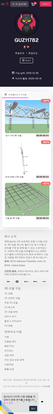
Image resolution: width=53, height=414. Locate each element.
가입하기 (46, 4)
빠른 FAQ (9, 346)
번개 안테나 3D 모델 (14, 177)
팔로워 (19, 53)
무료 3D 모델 (11, 302)
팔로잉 (33, 53)
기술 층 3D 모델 (12, 218)
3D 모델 (8, 293)
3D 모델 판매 (11, 311)
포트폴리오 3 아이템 (15, 94)
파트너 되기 (10, 316)
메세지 (26, 60)
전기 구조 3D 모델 (13, 135)
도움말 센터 (10, 341)
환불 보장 (9, 369)
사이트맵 (46, 386)
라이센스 (8, 350)
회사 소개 (10, 236)
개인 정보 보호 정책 (14, 359)
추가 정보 (8, 403)
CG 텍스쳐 (9, 307)
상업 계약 (9, 355)
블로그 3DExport (12, 321)
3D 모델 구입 (12, 288)
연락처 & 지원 (13, 332)
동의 (33, 408)
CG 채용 (8, 325)
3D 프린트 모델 (12, 298)
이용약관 (8, 364)
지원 (6, 336)
